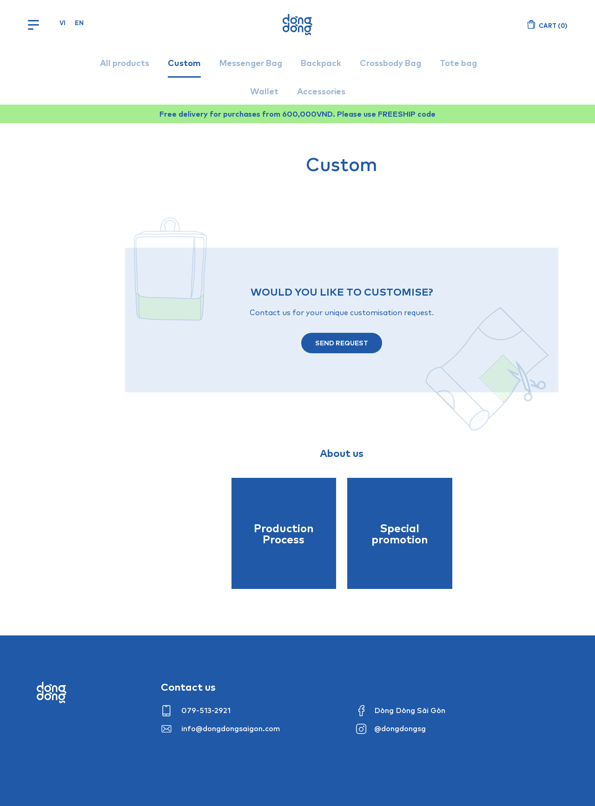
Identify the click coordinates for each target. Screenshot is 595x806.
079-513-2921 (206, 710)
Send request (341, 343)
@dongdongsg (400, 728)
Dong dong (51, 692)
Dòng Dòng (297, 24)
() (553, 25)
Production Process (284, 533)
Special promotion (399, 533)
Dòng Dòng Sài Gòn (409, 710)
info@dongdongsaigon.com (230, 728)
